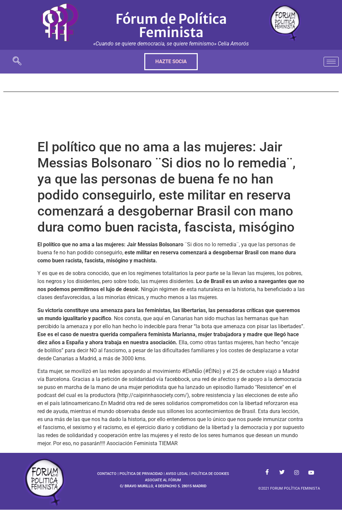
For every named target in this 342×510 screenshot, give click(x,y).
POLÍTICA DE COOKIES (210, 474)
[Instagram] (297, 473)
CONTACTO (107, 474)
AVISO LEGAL (177, 474)
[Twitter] (282, 473)
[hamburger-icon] (331, 62)
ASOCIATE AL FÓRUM (163, 480)
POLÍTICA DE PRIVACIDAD (141, 474)
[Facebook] (267, 473)
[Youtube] (311, 473)
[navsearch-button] (17, 61)
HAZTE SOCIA (171, 61)
